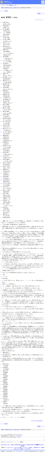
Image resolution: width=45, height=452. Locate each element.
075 (1, 145)
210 (1, 282)
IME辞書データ (37, 439)
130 (1, 225)
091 (1, 171)
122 (1, 218)
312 (1, 362)
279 (1, 333)
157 (1, 238)
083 (1, 158)
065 (1, 128)
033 (1, 75)
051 (1, 105)
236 (1, 301)
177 (1, 255)
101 (1, 188)
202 (1, 278)
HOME (2, 436)
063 (1, 125)
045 (1, 95)
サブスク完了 (28, 440)
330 (1, 392)
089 (1, 168)
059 (1, 118)
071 (1, 138)
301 (1, 350)
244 (1, 308)
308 (1, 356)
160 (1, 242)
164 (1, 245)
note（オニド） (11, 439)
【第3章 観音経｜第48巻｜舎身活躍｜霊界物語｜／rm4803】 (22, 429)
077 (1, 148)
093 (1, 175)
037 (1, 82)
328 (1, 389)
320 (1, 376)
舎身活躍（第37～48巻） (9, 7)
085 (1, 161)
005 (1, 29)
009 (1, 35)
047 (1, 98)
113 (1, 208)
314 (1, 366)
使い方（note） (7, 436)
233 (1, 299)
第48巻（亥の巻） (17, 7)
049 (1, 102)
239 (1, 304)
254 (1, 315)
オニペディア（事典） (27, 439)
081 (1, 155)
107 (1, 198)
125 (1, 220)
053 (1, 108)
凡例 (34, 436)
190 (1, 264)
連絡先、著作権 (14, 436)
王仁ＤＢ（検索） (18, 439)
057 (1, 115)
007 (1, 32)
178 (1, 257)
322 (1, 379)
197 (1, 273)
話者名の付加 (30, 436)
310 (1, 359)
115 (1, 211)
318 (1, 372)
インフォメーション (39, 19)
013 (1, 42)
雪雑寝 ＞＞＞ (40, 13)
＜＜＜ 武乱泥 (4, 10)
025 (1, 62)
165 (1, 247)
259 (1, 318)
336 (1, 400)
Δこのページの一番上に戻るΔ (36, 411)
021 (1, 55)
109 (1, 201)
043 (1, 92)
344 (1, 408)
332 (1, 396)
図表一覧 (20, 436)
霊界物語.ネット (8, 1)
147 (1, 233)
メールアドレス (18, 426)
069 (1, 135)
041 (1, 88)
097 (1, 181)
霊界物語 (2, 7)
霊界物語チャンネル (12, 5)
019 (1, 52)
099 (1, 185)
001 (1, 22)
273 (1, 328)
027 (1, 65)
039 (1, 85)
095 (1, 178)
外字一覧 (25, 436)
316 (1, 369)
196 (1, 271)
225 (1, 292)
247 (1, 310)
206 (1, 280)
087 (1, 165)
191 (1, 266)
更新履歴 (22, 437)
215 (1, 286)
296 (1, 343)
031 (1, 72)
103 (1, 191)
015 (1, 45)
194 (1, 269)
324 (1, 382)
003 (1, 25)
